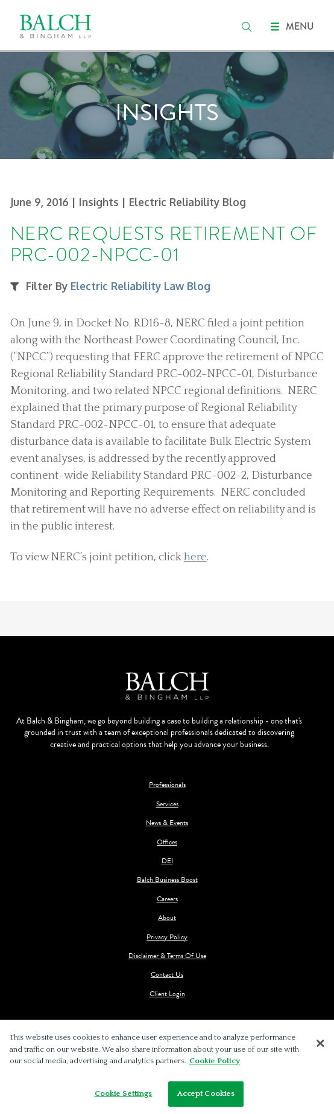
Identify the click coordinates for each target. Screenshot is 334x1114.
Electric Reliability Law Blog (140, 286)
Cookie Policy (214, 1064)
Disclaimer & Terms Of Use (167, 956)
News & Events (167, 823)
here (195, 557)
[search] (247, 27)
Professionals (167, 785)
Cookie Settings (124, 1096)
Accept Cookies (206, 1096)
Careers (167, 899)
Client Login (167, 994)
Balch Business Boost (167, 880)
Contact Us (167, 975)
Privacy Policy (167, 937)
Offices (167, 842)
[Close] (320, 1046)
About (167, 918)
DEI (167, 861)
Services (167, 804)
